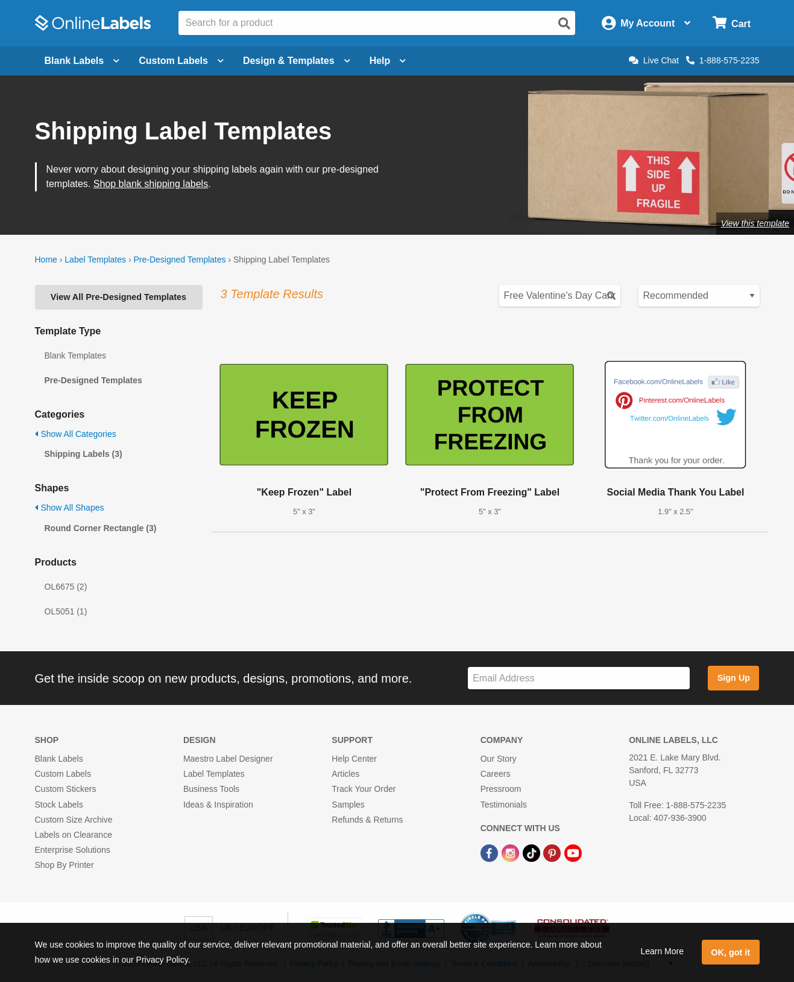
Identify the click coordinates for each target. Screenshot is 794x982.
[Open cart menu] (732, 23)
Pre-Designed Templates (179, 259)
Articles (345, 774)
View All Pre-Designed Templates (118, 297)
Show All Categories (75, 434)
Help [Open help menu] (388, 61)
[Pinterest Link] (553, 852)
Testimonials (503, 804)
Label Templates (95, 259)
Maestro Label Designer (228, 759)
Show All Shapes (69, 507)
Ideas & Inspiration (218, 804)
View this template (755, 223)
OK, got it (730, 952)
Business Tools (211, 789)
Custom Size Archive (74, 819)
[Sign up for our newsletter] (579, 678)
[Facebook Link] (490, 852)
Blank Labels (59, 759)
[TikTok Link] (533, 852)
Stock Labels (59, 804)
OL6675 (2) (66, 586)
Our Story (498, 759)
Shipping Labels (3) (83, 454)
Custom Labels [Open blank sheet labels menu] (181, 61)
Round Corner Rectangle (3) (101, 528)
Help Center (354, 759)
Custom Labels (63, 774)
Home (46, 259)
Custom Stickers (65, 789)
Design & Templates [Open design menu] (296, 61)
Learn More (662, 951)
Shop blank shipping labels (150, 184)
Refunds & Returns (367, 819)
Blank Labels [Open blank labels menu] (82, 61)
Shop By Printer (64, 865)
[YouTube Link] (573, 852)
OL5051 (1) (66, 611)
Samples (348, 804)
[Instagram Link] (511, 852)
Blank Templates (75, 355)
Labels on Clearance (73, 835)
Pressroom (500, 789)
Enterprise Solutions (72, 850)
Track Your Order (363, 789)
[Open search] (564, 23)
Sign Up (733, 678)
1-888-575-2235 (723, 60)
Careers (495, 774)
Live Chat (654, 60)
